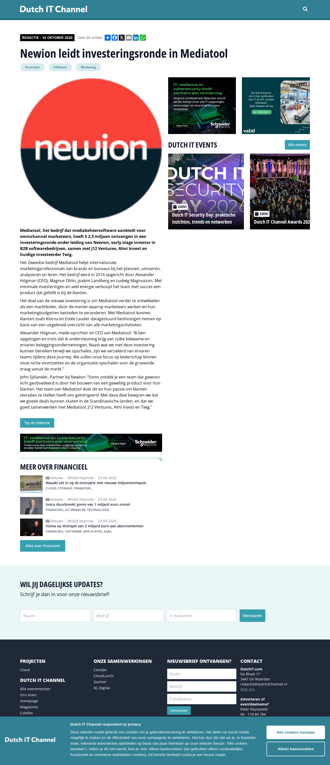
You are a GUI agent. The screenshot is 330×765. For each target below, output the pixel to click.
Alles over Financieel (42, 545)
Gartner (100, 681)
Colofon (26, 713)
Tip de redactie (37, 422)
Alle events (297, 144)
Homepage (29, 700)
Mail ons (247, 689)
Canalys (100, 669)
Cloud (25, 669)
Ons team (28, 694)
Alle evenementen (35, 688)
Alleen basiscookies (296, 749)
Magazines (29, 707)
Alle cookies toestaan (296, 732)
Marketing (88, 67)
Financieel (32, 67)
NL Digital (102, 687)
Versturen (252, 615)
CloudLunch (104, 675)
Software (60, 67)
